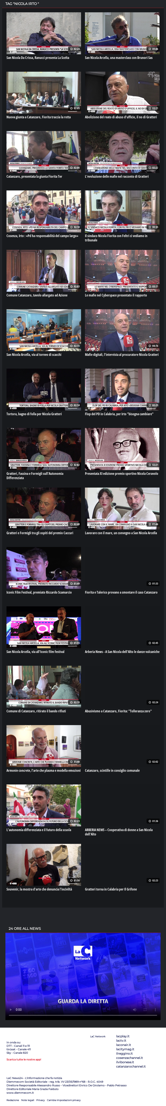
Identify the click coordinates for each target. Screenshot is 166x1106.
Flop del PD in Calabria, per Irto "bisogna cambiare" (119, 414)
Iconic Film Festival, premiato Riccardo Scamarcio (39, 592)
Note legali (27, 1100)
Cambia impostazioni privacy (64, 1100)
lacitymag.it (125, 1049)
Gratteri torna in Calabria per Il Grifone (111, 889)
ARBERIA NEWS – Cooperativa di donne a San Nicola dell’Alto (119, 832)
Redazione (12, 1100)
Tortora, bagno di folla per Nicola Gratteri (34, 414)
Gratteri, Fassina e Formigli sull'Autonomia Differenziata (34, 475)
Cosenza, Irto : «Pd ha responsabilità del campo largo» (42, 235)
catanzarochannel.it (131, 1066)
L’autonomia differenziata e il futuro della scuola (38, 829)
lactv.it (121, 1041)
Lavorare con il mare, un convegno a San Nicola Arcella (121, 533)
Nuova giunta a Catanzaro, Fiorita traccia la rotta (38, 117)
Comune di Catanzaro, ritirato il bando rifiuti (36, 711)
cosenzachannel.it (129, 1058)
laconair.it (123, 1045)
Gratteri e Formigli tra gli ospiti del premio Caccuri (39, 533)
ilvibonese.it (125, 1062)
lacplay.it (122, 1036)
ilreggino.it (124, 1053)
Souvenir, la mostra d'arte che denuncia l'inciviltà (39, 889)
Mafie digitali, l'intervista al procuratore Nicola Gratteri (122, 354)
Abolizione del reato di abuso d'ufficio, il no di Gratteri (121, 117)
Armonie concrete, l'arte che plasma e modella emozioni (43, 770)
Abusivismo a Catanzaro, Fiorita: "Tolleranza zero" (118, 711)
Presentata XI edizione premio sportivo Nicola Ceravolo (121, 473)
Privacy (40, 1100)
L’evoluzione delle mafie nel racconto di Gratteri (117, 176)
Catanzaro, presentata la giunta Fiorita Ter (34, 176)
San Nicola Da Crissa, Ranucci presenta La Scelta (37, 57)
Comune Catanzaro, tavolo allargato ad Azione (36, 295)
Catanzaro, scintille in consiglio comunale (112, 770)
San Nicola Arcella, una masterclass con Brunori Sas (119, 57)
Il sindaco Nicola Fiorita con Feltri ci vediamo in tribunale (116, 237)
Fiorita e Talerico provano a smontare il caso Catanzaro (121, 592)
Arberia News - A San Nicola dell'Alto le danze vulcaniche (122, 651)
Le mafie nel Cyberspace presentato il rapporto (116, 295)
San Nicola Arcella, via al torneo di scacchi (33, 354)
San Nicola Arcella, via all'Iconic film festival (35, 651)
